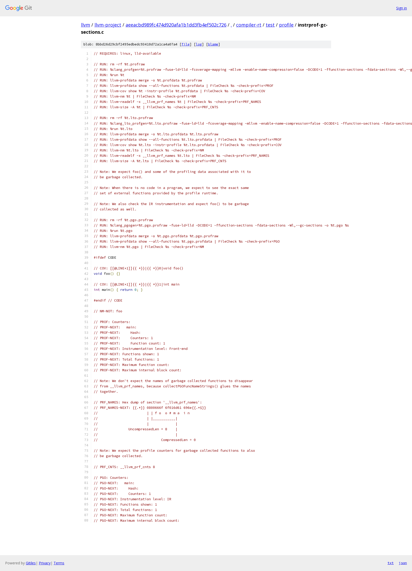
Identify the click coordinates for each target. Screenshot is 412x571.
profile (286, 25)
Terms (59, 563)
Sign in (401, 8)
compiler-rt (248, 25)
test (270, 25)
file (185, 44)
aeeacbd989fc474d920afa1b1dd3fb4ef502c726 (176, 25)
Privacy (45, 563)
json (403, 563)
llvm (85, 25)
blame (213, 44)
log (199, 44)
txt (390, 563)
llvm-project (107, 25)
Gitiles (31, 563)
